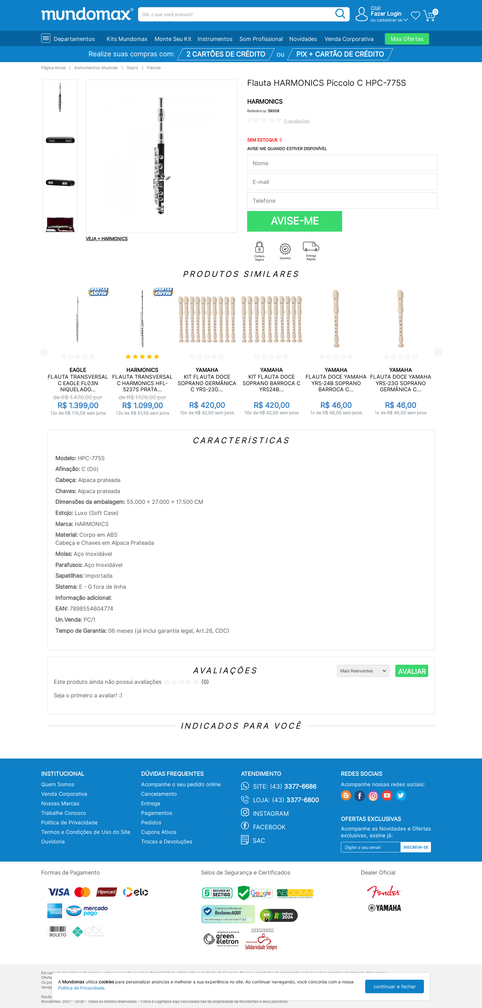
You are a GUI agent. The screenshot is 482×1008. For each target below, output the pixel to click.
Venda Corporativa (349, 39)
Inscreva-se (416, 847)
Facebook (269, 827)
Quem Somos (57, 784)
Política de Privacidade (69, 822)
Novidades (303, 39)
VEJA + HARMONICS (107, 238)
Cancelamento (159, 794)
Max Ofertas (407, 39)
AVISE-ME (295, 221)
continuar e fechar (394, 986)
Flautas (154, 68)
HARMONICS (264, 101)
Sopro (132, 68)
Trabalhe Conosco (63, 813)
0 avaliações (297, 120)
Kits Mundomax (127, 39)
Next (438, 352)
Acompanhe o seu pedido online (181, 784)
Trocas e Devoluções (166, 842)
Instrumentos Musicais (96, 68)
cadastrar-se (389, 19)
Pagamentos (156, 813)
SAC (259, 840)
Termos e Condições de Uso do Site (85, 832)
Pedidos (151, 822)
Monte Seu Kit (173, 39)
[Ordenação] (363, 671)
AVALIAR (412, 671)
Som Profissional (261, 39)
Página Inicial (53, 68)
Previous (44, 352)
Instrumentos (215, 39)
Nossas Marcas (60, 803)
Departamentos (74, 39)
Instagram (271, 813)
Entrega (150, 803)
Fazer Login (386, 13)
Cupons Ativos (158, 832)
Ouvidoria (53, 842)
